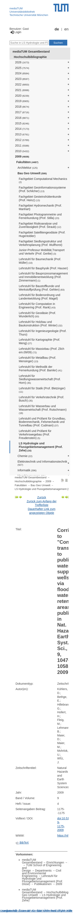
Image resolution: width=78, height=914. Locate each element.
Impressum (65, 910)
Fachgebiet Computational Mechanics (43, 180)
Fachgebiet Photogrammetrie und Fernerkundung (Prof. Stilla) (40, 216)
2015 (22, 123)
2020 (22, 95)
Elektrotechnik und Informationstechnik (42, 463)
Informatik (27, 470)
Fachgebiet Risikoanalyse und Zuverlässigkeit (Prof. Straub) (40, 225)
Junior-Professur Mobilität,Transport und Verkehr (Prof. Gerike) (42, 251)
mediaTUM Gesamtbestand (31, 51)
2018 (22, 106)
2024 (22, 73)
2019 (22, 101)
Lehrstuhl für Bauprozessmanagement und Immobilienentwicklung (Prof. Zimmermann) (43, 277)
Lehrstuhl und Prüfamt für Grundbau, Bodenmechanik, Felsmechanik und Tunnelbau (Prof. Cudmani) (42, 422)
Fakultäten (27, 162)
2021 (22, 90)
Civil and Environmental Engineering (41, 873)
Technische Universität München (28, 15)
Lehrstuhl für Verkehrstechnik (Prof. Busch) (41, 399)
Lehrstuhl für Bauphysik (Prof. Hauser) (43, 268)
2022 (22, 84)
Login (15, 32)
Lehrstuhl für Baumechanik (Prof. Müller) (40, 260)
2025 (22, 68)
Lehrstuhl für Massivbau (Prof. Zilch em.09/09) (41, 350)
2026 (22, 62)
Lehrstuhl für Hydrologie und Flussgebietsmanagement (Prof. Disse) (42, 880)
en (66, 29)
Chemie (25, 456)
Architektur (28, 167)
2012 (22, 140)
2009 (22, 156)
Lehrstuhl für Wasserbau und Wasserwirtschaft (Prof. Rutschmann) (42, 409)
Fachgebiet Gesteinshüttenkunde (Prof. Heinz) (40, 198)
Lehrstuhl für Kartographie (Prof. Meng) (39, 341)
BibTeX (22, 842)
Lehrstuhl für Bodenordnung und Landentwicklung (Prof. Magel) (39, 296)
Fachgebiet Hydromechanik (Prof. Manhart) (40, 207)
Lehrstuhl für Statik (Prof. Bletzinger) (42, 390)
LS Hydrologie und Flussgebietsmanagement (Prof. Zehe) (41, 447)
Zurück (41, 497)
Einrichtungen (55, 862)
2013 (22, 134)
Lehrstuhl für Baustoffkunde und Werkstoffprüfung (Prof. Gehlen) (42, 287)
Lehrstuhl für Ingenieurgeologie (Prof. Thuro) (42, 332)
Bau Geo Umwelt (32, 173)
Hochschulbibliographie (30, 57)
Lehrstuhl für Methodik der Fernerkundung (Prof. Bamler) (40, 368)
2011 (22, 145)
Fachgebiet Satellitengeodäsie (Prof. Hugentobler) (42, 234)
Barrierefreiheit (46, 910)
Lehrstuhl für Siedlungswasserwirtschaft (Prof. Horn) (40, 379)
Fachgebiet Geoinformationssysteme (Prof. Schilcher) (42, 189)
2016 (22, 117)
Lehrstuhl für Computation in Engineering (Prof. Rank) (37, 305)
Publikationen (43, 884)
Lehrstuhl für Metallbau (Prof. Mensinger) (37, 359)
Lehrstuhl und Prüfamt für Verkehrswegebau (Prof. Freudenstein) (35, 434)
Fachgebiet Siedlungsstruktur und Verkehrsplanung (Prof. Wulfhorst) (40, 243)
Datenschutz (27, 910)
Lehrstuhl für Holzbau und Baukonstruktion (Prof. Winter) (40, 323)
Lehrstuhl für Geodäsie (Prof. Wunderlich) (37, 314)
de (57, 29)
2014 (22, 128)
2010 (22, 151)
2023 (22, 79)
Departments (43, 870)
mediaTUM (16, 8)
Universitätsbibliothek (22, 11)
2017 (22, 112)
